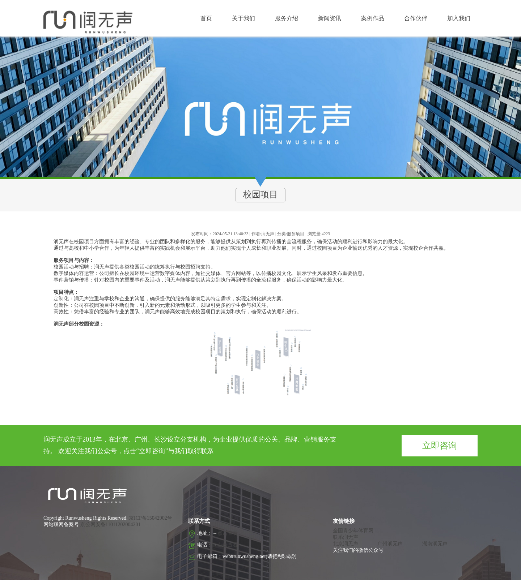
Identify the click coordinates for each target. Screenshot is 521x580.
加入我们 (458, 18)
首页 (206, 18)
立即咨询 (439, 445)
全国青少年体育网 (353, 530)
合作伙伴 (415, 18)
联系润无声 (345, 537)
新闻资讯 (329, 18)
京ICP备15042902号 (150, 518)
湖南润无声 (435, 543)
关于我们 (243, 18)
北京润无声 (345, 543)
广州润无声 (390, 543)
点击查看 (227, 533)
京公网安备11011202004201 (110, 524)
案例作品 (372, 18)
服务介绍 (286, 18)
